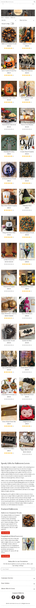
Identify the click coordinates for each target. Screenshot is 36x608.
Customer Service (18, 578)
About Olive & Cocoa (18, 589)
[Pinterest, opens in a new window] (18, 597)
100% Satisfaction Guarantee (16, 504)
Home (2, 17)
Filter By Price (27, 20)
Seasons (7, 17)
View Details (5, 532)
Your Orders (18, 583)
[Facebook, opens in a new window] (13, 597)
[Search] (34, 7)
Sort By (9, 20)
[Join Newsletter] (32, 569)
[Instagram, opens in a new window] (22, 597)
